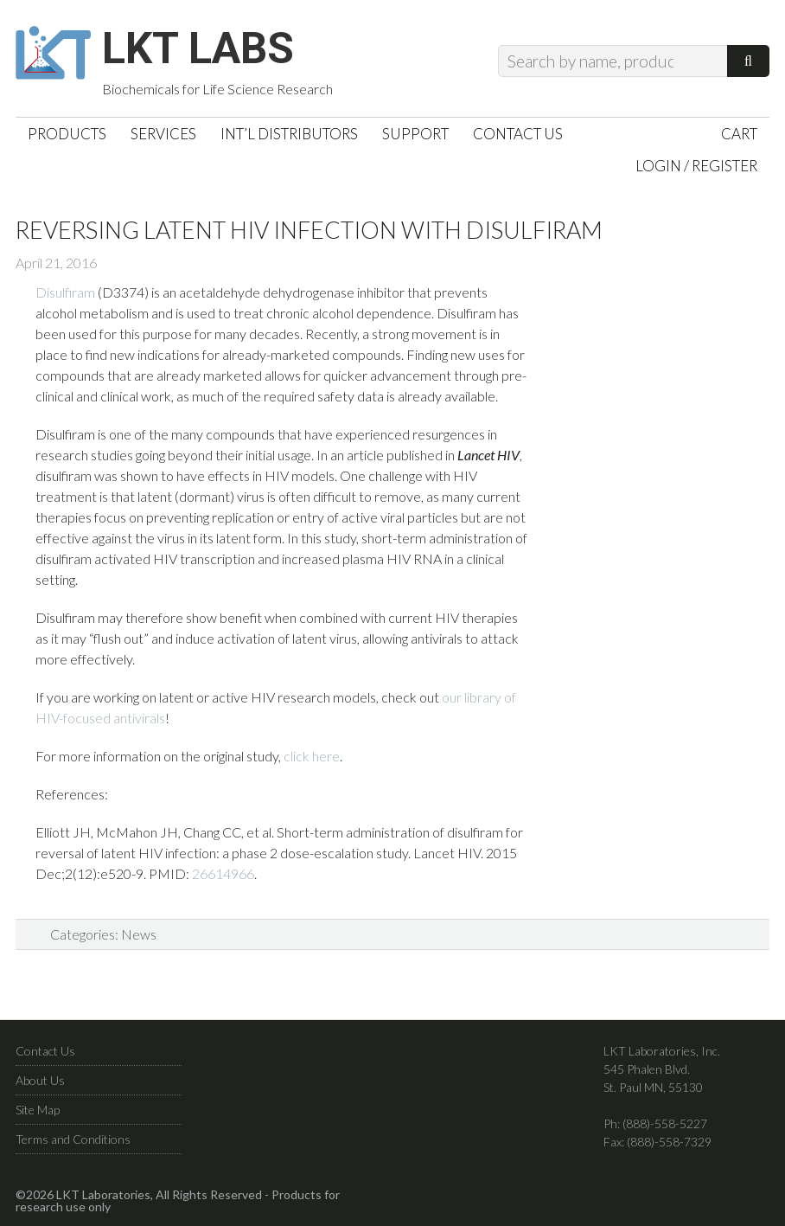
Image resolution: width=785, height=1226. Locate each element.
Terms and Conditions (73, 1139)
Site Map (38, 1109)
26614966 (223, 873)
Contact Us (45, 1050)
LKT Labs (198, 48)
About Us (40, 1080)
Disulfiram (65, 292)
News (138, 934)
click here (312, 756)
